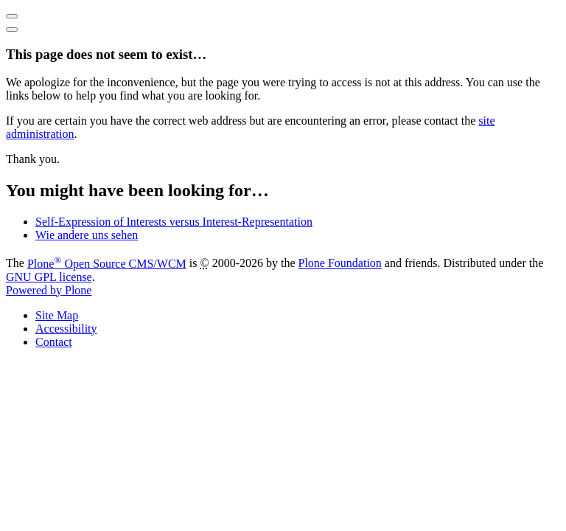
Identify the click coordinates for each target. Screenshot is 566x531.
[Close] (12, 29)
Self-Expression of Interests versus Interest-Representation (173, 221)
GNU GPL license (49, 277)
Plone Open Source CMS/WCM (106, 263)
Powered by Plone (48, 290)
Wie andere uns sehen (86, 235)
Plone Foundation (340, 263)
